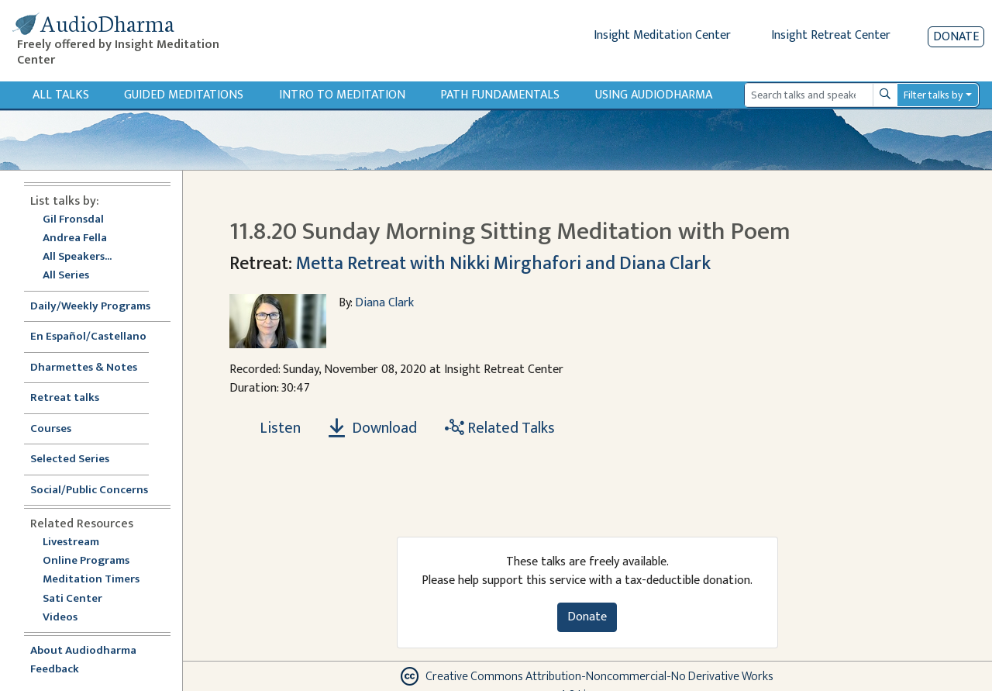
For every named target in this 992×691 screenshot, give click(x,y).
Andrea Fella (75, 238)
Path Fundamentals (500, 95)
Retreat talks (64, 398)
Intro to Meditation (342, 95)
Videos (68, 618)
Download (373, 428)
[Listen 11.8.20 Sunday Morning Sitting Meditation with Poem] (271, 428)
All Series (66, 276)
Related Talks (500, 428)
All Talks (61, 95)
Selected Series (79, 459)
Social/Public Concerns (89, 490)
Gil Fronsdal (73, 220)
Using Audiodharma (653, 95)
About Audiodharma (83, 651)
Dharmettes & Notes (83, 368)
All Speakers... (77, 257)
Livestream (71, 542)
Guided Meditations (183, 95)
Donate (956, 36)
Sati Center (72, 599)
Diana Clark (384, 302)
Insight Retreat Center (830, 35)
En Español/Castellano (88, 337)
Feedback (54, 670)
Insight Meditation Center (662, 35)
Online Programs (86, 561)
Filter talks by (933, 95)
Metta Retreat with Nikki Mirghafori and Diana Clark (503, 263)
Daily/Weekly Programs (98, 307)
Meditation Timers (91, 580)
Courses (50, 429)
